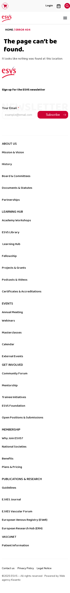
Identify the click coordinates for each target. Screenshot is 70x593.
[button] (65, 18)
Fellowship (9, 256)
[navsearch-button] (66, 5)
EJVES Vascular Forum (17, 511)
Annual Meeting (12, 312)
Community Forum (14, 373)
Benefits (7, 458)
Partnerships (11, 199)
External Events (12, 356)
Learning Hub (11, 244)
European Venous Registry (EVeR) (24, 519)
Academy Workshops (16, 220)
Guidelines (9, 487)
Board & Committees (16, 176)
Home (9, 29)
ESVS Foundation (13, 405)
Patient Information (15, 545)
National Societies (14, 446)
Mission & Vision (13, 152)
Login (49, 5)
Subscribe (53, 115)
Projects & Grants (14, 267)
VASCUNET (9, 536)
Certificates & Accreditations (21, 291)
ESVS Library (10, 232)
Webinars (8, 320)
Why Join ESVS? (12, 438)
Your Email (10, 108)
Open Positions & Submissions (22, 417)
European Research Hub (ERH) (22, 528)
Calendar (8, 344)
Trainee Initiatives (14, 397)
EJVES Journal (11, 499)
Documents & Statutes (17, 187)
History (7, 164)
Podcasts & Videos (14, 279)
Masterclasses (12, 332)
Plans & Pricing (12, 467)
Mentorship (10, 385)
